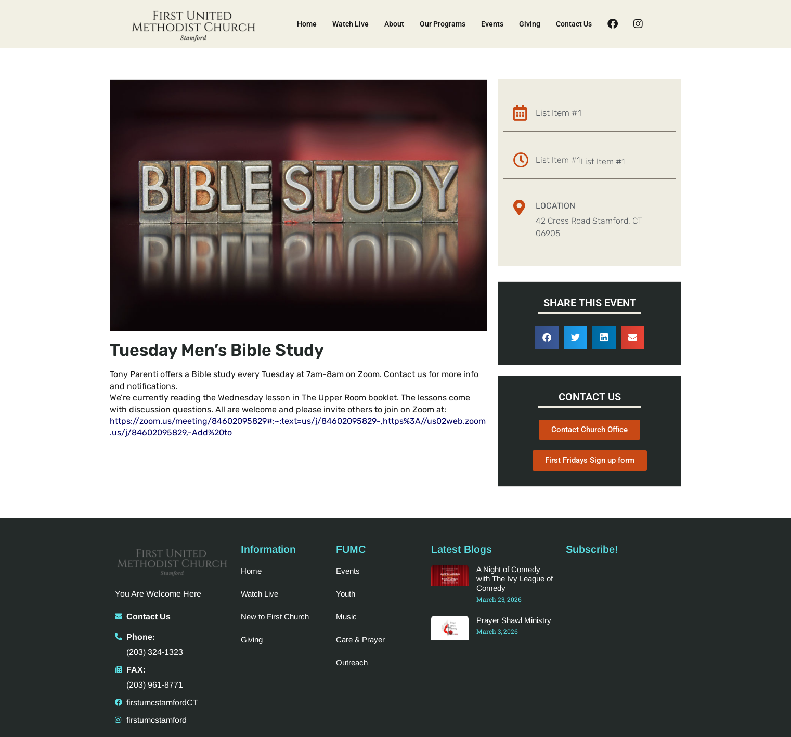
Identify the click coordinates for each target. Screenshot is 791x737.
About (394, 24)
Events (492, 24)
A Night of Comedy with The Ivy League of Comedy (514, 578)
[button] (547, 337)
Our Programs (442, 24)
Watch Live (350, 24)
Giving (529, 24)
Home (307, 24)
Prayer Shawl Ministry (513, 620)
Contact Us (574, 24)
